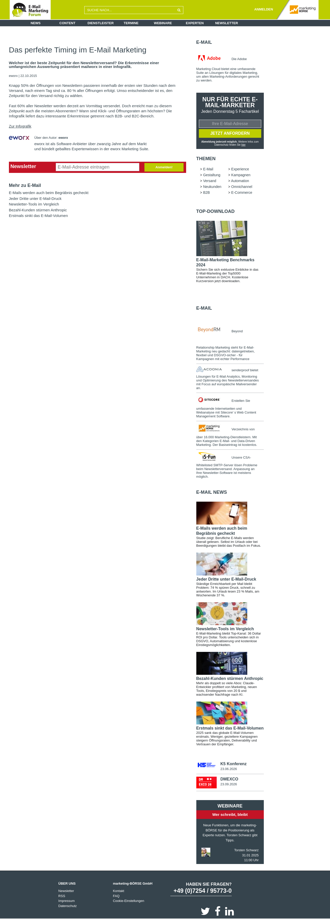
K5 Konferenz (233, 764)
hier (243, 144)
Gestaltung (212, 175)
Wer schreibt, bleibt (230, 814)
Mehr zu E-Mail (25, 185)
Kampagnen (241, 175)
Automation (240, 181)
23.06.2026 (228, 769)
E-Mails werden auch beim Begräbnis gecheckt (49, 192)
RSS (61, 896)
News (35, 23)
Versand (209, 181)
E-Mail (204, 42)
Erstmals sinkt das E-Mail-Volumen (38, 215)
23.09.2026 (228, 784)
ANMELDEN (263, 9)
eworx (14, 76)
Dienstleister (101, 23)
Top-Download (215, 211)
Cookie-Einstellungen (128, 901)
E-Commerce (241, 192)
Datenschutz (67, 906)
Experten (195, 23)
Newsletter (226, 23)
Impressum (66, 901)
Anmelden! (163, 167)
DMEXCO (229, 779)
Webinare (163, 23)
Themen (206, 158)
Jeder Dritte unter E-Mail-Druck (35, 198)
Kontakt (118, 891)
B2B (206, 192)
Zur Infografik (20, 126)
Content (67, 23)
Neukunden (212, 187)
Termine (131, 23)
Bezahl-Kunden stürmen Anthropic (38, 210)
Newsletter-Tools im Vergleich (34, 204)
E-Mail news (211, 492)
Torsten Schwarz (246, 850)
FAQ (116, 896)
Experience (240, 169)
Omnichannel (241, 187)
